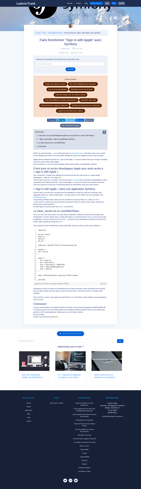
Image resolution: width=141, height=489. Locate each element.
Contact (121, 3)
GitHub (66, 284)
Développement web (55, 33)
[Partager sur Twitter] (70, 120)
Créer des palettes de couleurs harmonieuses (61, 100)
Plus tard (84, 460)
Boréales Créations (84, 467)
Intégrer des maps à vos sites (55, 84)
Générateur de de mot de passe (82, 89)
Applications (28, 410)
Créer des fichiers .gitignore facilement (54, 105)
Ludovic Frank (65, 48)
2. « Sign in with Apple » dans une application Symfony (56, 139)
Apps (107, 3)
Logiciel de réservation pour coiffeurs (70, 111)
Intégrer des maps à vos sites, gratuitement (84, 404)
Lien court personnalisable (57, 89)
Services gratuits (96, 3)
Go (120, 341)
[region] (70, 255)
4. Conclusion (41, 146)
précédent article (77, 153)
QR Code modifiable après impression (83, 84)
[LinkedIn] (76, 480)
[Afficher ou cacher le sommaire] (104, 132)
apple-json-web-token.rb (43, 284)
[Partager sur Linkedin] (60, 120)
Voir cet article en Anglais (70, 125)
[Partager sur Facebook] (51, 120)
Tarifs (114, 3)
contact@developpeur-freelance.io (112, 416)
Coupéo (84, 453)
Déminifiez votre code (88, 100)
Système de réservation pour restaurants (86, 105)
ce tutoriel (75, 180)
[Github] (70, 480)
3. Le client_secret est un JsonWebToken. (51, 143)
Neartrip (84, 464)
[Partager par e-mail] (79, 120)
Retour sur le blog (70, 333)
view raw (104, 284)
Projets (78, 3)
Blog (86, 3)
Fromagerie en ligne (84, 471)
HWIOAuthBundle (39, 197)
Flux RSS (89, 120)
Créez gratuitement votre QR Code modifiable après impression (84, 410)
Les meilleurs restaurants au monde (84, 442)
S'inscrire (70, 69)
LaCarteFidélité (84, 457)
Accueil (69, 3)
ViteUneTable (84, 449)
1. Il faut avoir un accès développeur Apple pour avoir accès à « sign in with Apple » (66, 135)
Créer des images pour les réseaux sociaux (70, 95)
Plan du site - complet (56, 403)
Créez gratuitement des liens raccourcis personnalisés (84, 415)
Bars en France (84, 446)
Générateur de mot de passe (84, 420)
